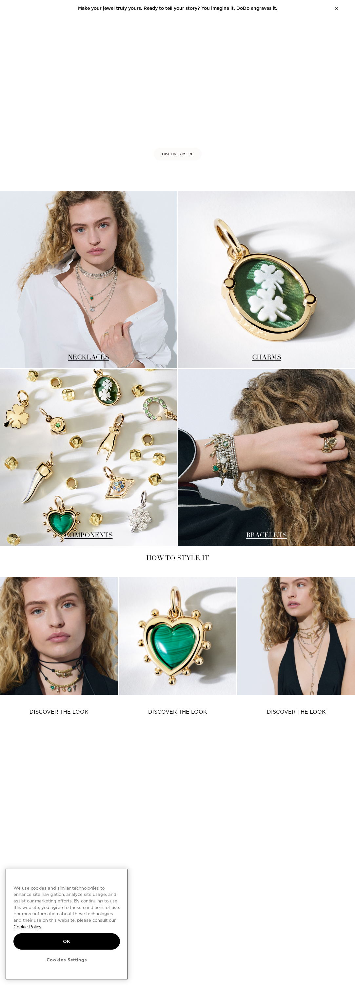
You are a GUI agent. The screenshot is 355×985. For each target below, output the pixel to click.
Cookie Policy (27, 926)
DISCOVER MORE (177, 154)
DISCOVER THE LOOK (59, 712)
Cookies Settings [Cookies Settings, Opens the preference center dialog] (67, 959)
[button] (336, 8)
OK (66, 941)
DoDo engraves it (256, 8)
